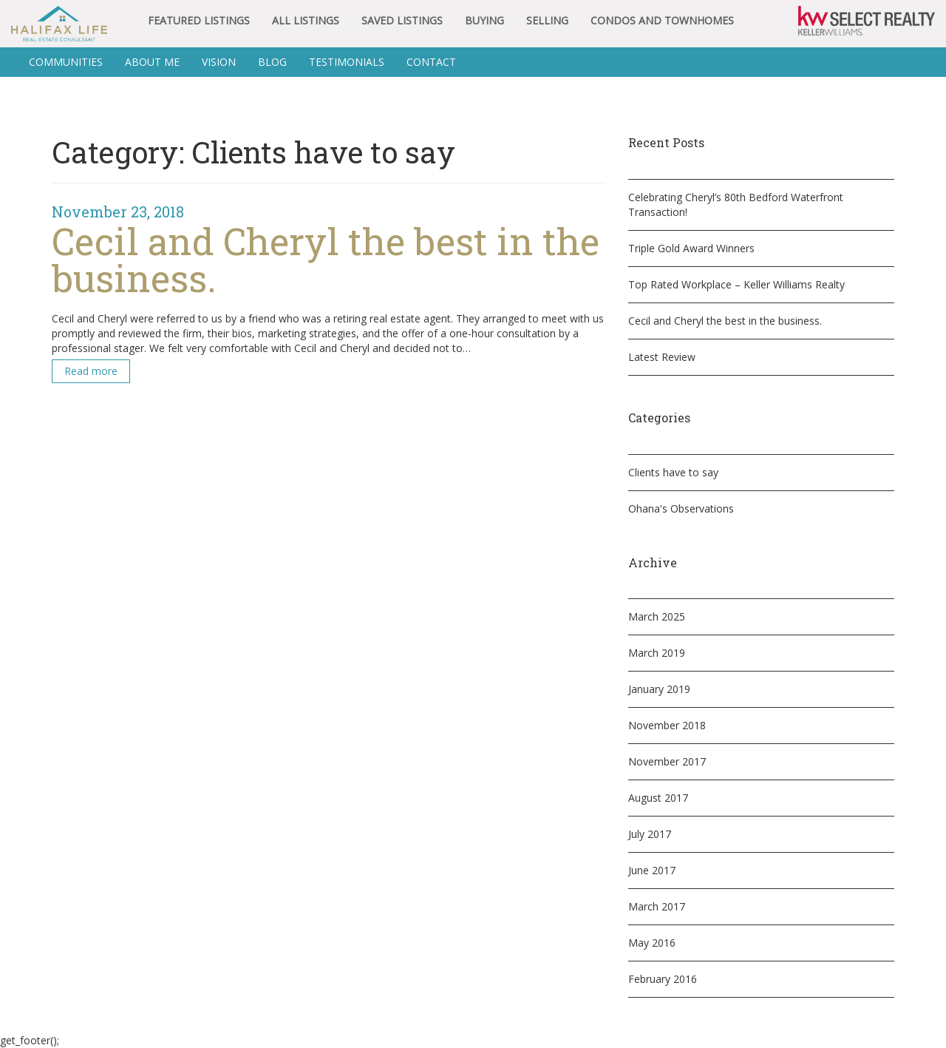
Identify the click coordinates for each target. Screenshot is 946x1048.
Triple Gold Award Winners (691, 248)
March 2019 (656, 653)
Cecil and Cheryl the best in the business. (725, 321)
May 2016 (652, 943)
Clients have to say (673, 472)
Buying (484, 20)
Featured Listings (199, 20)
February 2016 (662, 979)
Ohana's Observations (681, 508)
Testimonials (346, 62)
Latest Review (661, 357)
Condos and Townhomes (662, 20)
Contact (431, 62)
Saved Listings (402, 20)
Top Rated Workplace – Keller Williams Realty (736, 284)
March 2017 (656, 906)
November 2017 (667, 761)
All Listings (305, 20)
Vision (219, 62)
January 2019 (659, 689)
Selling (547, 20)
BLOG (272, 62)
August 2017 (658, 798)
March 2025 (656, 616)
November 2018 (667, 725)
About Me (152, 62)
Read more (91, 371)
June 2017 (652, 870)
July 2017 (649, 834)
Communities (66, 62)
